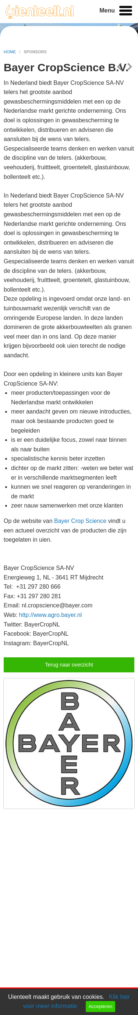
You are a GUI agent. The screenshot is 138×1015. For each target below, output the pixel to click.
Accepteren (100, 1006)
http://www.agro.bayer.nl (50, 615)
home (10, 52)
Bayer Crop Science (80, 521)
